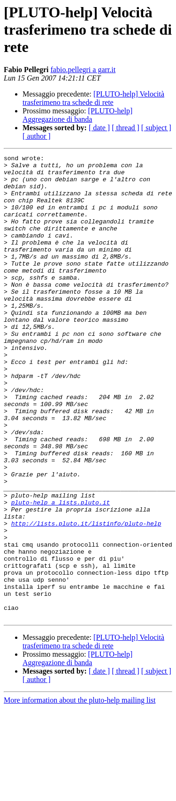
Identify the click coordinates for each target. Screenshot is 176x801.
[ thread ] (125, 128)
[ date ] (99, 128)
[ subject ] (156, 128)
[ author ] (37, 136)
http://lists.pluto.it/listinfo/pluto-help (86, 597)
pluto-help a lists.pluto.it (60, 572)
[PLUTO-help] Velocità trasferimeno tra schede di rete (93, 98)
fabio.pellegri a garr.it (83, 70)
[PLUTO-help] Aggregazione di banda (77, 115)
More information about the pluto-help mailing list (80, 793)
